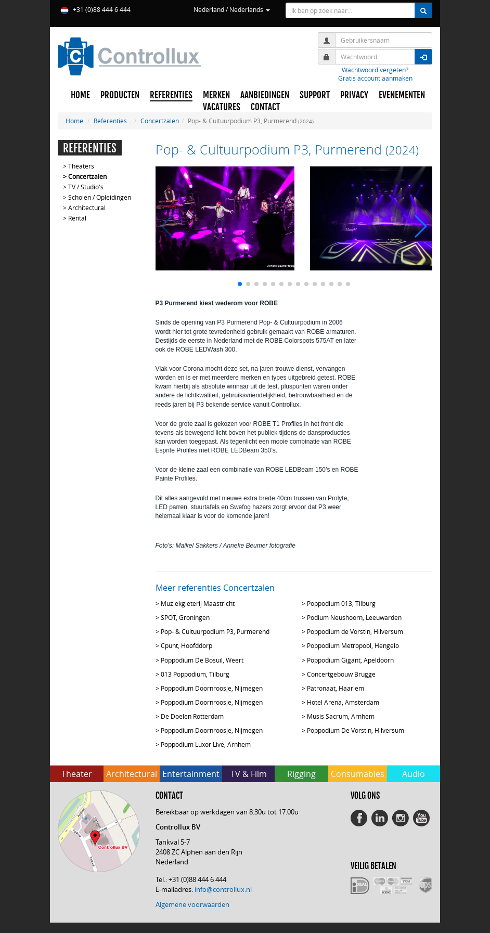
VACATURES (221, 107)
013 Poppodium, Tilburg (195, 674)
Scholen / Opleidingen (99, 197)
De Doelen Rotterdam (192, 716)
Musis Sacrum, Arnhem (341, 716)
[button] (240, 284)
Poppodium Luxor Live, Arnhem (206, 744)
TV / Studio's (86, 187)
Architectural (87, 207)
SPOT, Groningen (185, 617)
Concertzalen (159, 120)
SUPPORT (315, 95)
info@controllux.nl (223, 889)
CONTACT (265, 107)
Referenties (110, 120)
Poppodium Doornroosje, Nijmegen (212, 688)
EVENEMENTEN (402, 95)
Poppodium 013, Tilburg (341, 603)
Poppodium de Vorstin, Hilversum (355, 631)
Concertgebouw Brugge (341, 674)
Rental (77, 218)
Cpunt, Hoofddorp (186, 645)
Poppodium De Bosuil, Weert (202, 660)
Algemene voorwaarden (192, 904)
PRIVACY (354, 95)
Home (74, 120)
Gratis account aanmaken (375, 78)
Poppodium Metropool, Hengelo (353, 645)
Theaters (81, 166)
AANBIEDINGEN (264, 95)
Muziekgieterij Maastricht (198, 603)
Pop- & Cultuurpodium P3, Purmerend (215, 631)
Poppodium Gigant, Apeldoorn (350, 660)
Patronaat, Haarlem (335, 688)
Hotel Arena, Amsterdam (343, 702)
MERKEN (216, 95)
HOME (80, 95)
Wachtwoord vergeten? (375, 70)
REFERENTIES (171, 95)
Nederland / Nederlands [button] (232, 9)
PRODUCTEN (119, 95)
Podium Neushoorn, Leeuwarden (354, 617)
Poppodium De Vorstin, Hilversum (355, 730)
